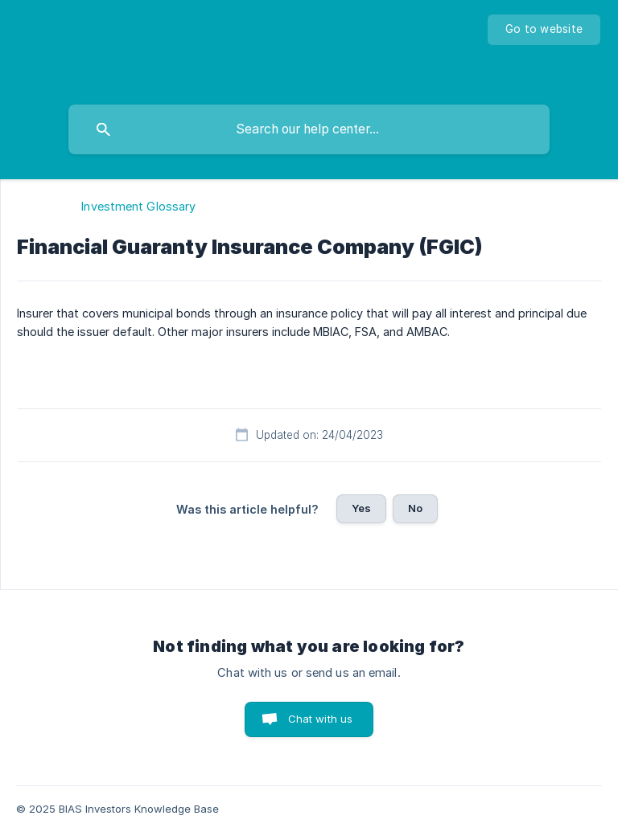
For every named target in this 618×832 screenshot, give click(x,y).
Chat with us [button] (320, 718)
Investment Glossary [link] (138, 206)
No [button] (415, 508)
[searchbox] (309, 129)
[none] (544, 29)
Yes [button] (361, 508)
